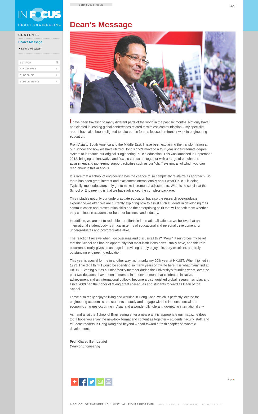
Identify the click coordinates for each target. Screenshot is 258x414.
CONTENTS (28, 35)
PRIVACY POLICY (212, 404)
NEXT (232, 5)
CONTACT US (191, 404)
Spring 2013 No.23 (91, 5)
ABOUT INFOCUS (169, 404)
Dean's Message (30, 42)
